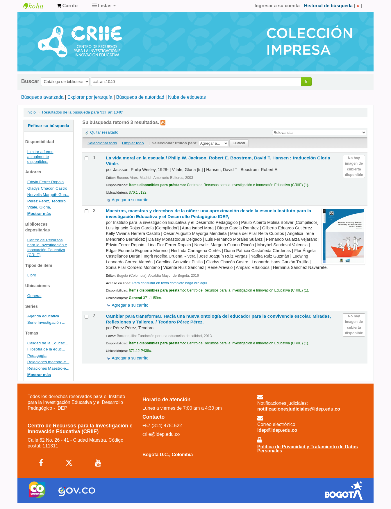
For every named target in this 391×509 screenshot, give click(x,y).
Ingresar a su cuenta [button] (277, 5)
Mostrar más (39, 213)
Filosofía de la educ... (46, 349)
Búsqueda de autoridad (140, 97)
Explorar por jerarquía (90, 97)
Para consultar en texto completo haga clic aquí (169, 283)
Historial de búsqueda (328, 5)
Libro (31, 275)
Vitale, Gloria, (39, 207)
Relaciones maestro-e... (48, 362)
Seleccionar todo (102, 143)
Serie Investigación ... (46, 322)
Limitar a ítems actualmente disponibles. (40, 157)
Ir (306, 81)
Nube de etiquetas (187, 97)
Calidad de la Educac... (47, 343)
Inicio (31, 112)
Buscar (30, 81)
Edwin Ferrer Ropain (45, 182)
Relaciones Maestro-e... (48, 368)
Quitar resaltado (104, 132)
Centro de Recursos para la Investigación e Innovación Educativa (37, 6)
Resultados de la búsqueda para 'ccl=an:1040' (82, 112)
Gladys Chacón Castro (47, 188)
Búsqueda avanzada (42, 97)
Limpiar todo (133, 143)
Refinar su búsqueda (48, 125)
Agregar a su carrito (130, 199)
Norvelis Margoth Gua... (48, 195)
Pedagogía (37, 355)
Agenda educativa (43, 316)
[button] (67, 6)
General (34, 296)
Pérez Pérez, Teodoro (46, 201)
